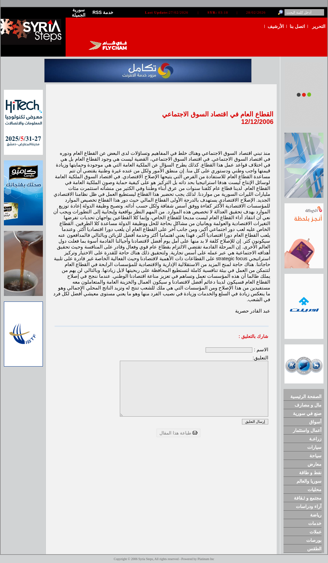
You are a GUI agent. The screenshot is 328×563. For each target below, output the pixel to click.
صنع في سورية (307, 413)
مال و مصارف (308, 405)
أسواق (315, 421)
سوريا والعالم (309, 481)
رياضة (316, 514)
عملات (315, 531)
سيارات (314, 447)
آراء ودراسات (309, 506)
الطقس (314, 548)
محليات (315, 489)
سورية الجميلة (78, 12)
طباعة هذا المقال (178, 433)
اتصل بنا (297, 26)
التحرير (318, 26)
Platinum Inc (205, 559)
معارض (315, 464)
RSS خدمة (103, 12)
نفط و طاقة (310, 472)
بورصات (314, 540)
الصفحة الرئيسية (306, 396)
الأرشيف (276, 26)
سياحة (315, 455)
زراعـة (315, 438)
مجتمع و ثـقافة (308, 498)
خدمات (315, 523)
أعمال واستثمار (307, 430)
